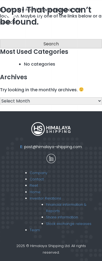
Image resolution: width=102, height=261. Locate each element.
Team (35, 230)
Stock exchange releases (68, 223)
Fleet (34, 185)
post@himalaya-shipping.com (53, 146)
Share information (62, 217)
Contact (37, 179)
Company (38, 172)
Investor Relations (45, 198)
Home (35, 192)
